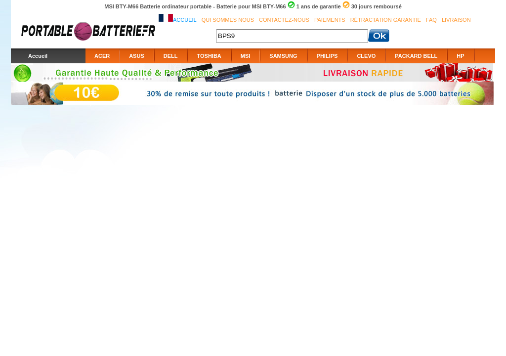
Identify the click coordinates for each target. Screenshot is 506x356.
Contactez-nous (284, 20)
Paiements (329, 20)
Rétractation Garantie (385, 20)
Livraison (456, 20)
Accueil (185, 20)
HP (460, 56)
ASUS (136, 56)
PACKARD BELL (416, 56)
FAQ (431, 20)
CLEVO (366, 56)
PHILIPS (327, 56)
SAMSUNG (283, 56)
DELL (171, 56)
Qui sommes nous (228, 20)
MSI (246, 56)
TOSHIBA (209, 56)
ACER (102, 56)
